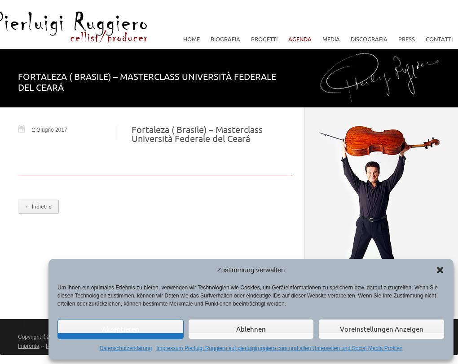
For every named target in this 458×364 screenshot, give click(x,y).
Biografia (225, 39)
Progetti (262, 39)
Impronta (28, 346)
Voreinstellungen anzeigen (381, 329)
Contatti (439, 39)
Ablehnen (251, 329)
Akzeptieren (120, 329)
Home (191, 39)
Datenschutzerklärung (125, 348)
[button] (440, 270)
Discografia (369, 39)
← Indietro (38, 206)
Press (406, 39)
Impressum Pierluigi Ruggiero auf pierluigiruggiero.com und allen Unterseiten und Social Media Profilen (279, 348)
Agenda (300, 39)
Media (329, 39)
